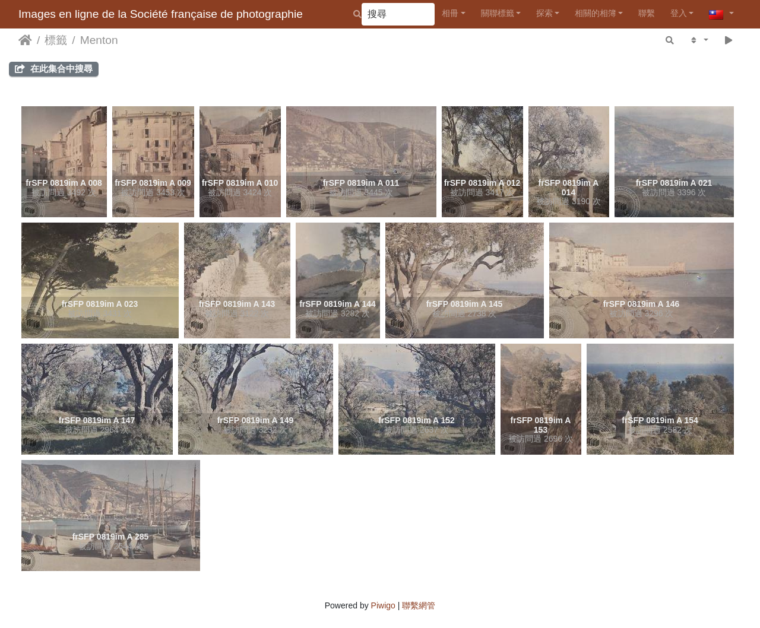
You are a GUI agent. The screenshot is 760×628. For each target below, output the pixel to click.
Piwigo (383, 605)
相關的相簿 (595, 13)
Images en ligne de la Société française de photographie (160, 14)
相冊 (450, 13)
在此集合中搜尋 (54, 69)
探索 (544, 13)
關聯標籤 (497, 13)
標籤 (56, 40)
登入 (678, 13)
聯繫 (646, 13)
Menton (99, 40)
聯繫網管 (418, 605)
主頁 (25, 40)
